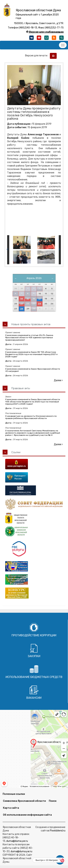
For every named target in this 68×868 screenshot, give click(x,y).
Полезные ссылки (14, 794)
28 (21, 309)
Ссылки (15, 452)
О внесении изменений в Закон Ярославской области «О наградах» (32, 370)
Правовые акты (20, 388)
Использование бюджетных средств (34, 677)
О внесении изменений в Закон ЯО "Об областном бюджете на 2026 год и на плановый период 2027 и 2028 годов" (31, 354)
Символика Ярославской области (24, 800)
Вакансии (33, 697)
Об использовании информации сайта (27, 814)
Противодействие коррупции (34, 635)
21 (21, 304)
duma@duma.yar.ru (17, 841)
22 (27, 304)
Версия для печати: (37, 55)
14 (21, 299)
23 (33, 304)
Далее (58, 380)
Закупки (34, 656)
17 (39, 299)
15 (28, 299)
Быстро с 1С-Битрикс (47, 860)
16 (34, 299)
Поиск (52, 800)
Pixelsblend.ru (57, 830)
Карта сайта (11, 807)
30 (33, 309)
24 (39, 304)
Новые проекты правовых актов (30, 324)
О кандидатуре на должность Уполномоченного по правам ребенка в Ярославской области (31, 417)
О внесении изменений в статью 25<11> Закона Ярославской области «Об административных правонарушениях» (29, 337)
